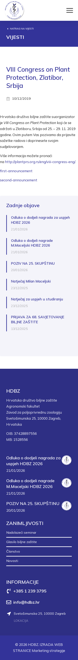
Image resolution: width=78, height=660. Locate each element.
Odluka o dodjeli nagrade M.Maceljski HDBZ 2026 (32, 243)
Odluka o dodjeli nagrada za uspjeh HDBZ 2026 (40, 220)
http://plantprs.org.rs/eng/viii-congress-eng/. (40, 162)
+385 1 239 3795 (29, 591)
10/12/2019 (21, 98)
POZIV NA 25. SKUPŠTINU (33, 263)
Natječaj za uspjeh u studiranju (37, 299)
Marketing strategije (48, 650)
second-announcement (18, 180)
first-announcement (16, 171)
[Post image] (66, 460)
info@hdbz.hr (26, 602)
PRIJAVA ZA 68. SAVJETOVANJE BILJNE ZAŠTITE (37, 319)
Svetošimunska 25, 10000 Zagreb (40, 613)
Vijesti (15, 37)
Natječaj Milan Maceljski (31, 281)
